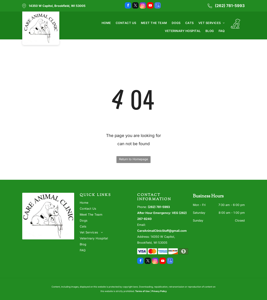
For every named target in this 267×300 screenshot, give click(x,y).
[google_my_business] (157, 5)
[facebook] (128, 5)
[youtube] (150, 5)
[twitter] (135, 5)
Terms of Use (142, 291)
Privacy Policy (159, 291)
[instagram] (143, 5)
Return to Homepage (133, 159)
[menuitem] (104, 23)
